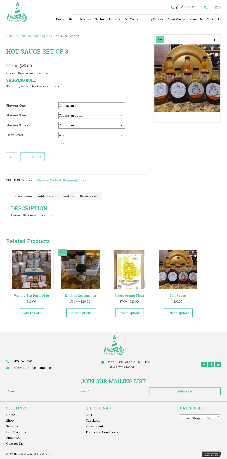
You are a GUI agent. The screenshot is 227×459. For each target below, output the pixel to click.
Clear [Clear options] (61, 143)
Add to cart (32, 157)
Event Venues (16, 432)
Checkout (93, 421)
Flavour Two (16, 115)
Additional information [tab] (56, 196)
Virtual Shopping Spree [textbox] (199, 418)
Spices (43, 180)
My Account (94, 426)
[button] (214, 40)
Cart (89, 415)
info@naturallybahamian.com (33, 368)
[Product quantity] (11, 156)
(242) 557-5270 (186, 7)
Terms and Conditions (102, 432)
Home (10, 36)
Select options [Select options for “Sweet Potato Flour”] (129, 313)
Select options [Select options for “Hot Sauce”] (178, 313)
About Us (13, 438)
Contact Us (14, 444)
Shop (10, 421)
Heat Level (14, 135)
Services (12, 426)
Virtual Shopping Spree (34, 36)
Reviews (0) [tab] (89, 196)
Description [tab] (22, 196)
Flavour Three (17, 125)
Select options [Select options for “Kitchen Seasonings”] (81, 313)
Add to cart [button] (32, 313)
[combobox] (200, 417)
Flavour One (16, 105)
